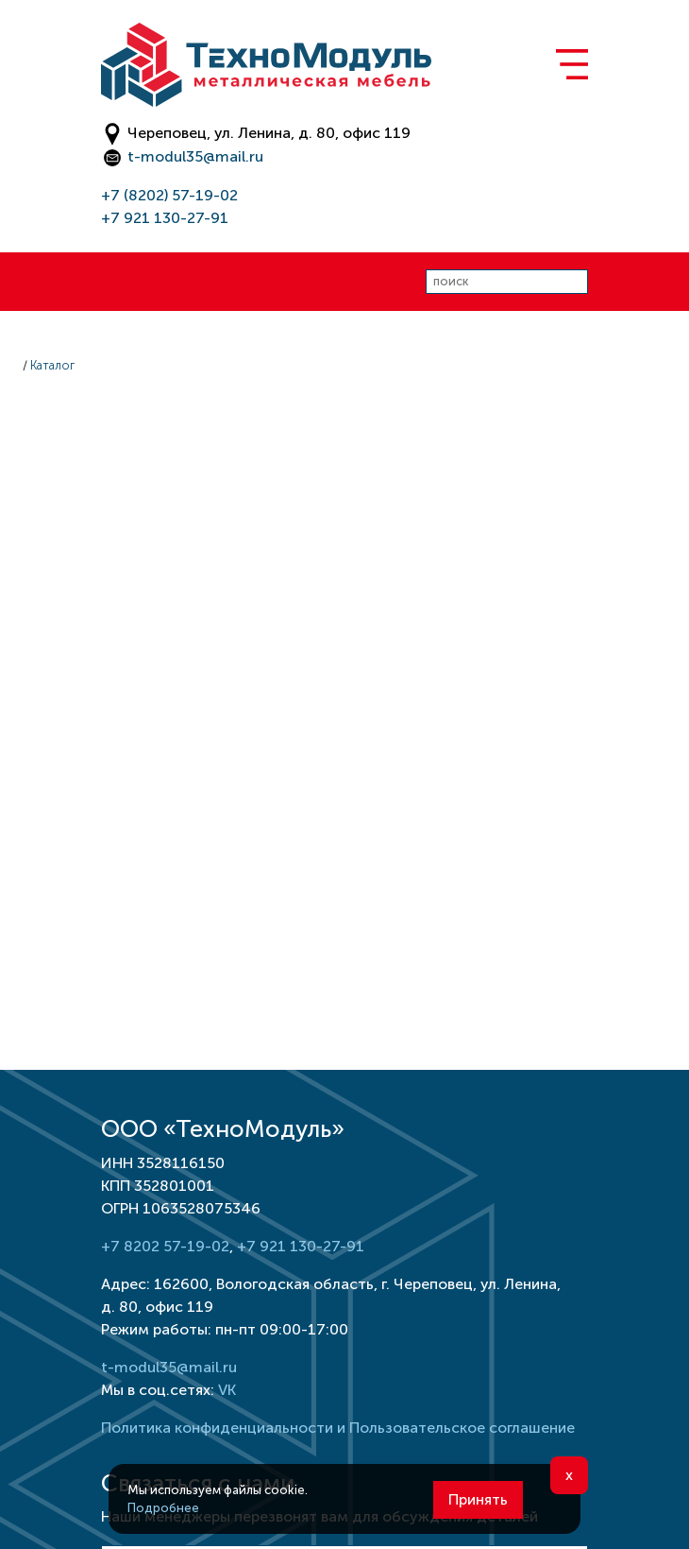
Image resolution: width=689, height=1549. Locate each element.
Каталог (52, 365)
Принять (478, 1499)
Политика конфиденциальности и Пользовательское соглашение (338, 1428)
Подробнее (163, 1508)
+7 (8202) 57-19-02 (169, 195)
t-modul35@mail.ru (195, 156)
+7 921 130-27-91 (164, 218)
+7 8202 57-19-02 (165, 1246)
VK (227, 1390)
